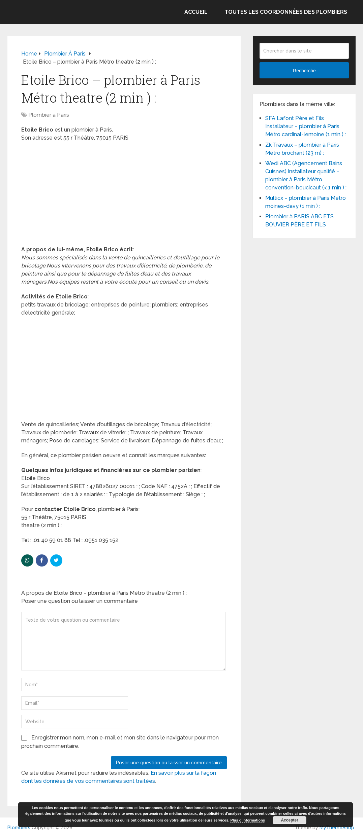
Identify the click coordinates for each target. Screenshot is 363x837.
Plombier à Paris (48, 115)
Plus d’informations (247, 820)
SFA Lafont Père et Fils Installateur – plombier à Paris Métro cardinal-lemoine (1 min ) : (305, 126)
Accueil (196, 12)
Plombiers (18, 827)
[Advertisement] (124, 196)
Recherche (304, 70)
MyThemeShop (337, 827)
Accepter (289, 820)
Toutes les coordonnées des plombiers (285, 12)
